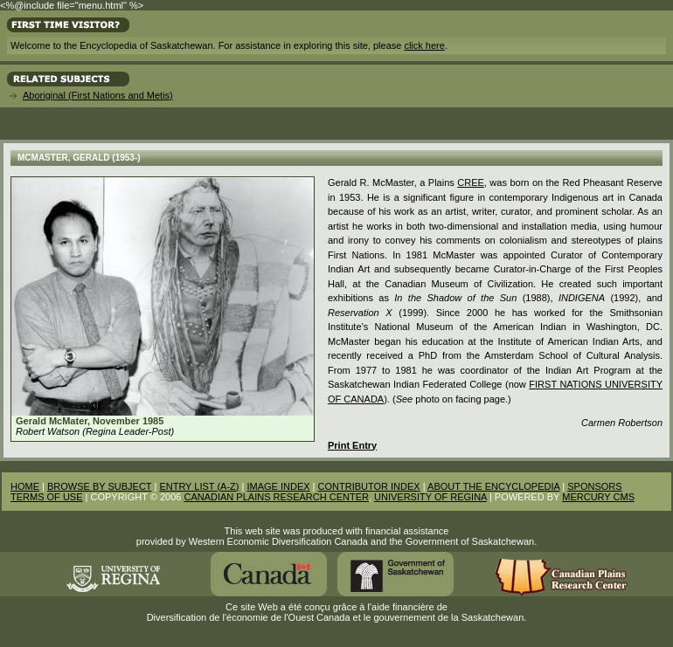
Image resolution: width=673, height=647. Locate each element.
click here (424, 45)
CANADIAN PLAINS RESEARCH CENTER (276, 497)
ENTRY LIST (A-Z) (199, 486)
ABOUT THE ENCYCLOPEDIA (493, 486)
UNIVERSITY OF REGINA (430, 497)
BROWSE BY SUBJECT (99, 486)
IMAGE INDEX (277, 486)
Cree (470, 182)
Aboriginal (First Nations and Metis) (98, 95)
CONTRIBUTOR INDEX (369, 486)
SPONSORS (594, 486)
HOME (24, 486)
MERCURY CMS (598, 497)
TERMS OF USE (46, 497)
